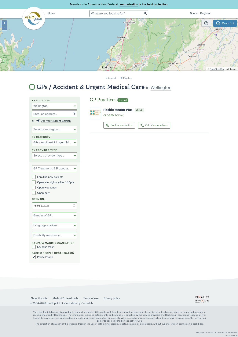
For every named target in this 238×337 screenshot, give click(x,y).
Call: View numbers (154, 125)
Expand (112, 78)
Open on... (39, 199)
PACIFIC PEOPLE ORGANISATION (53, 253)
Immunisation (128, 4)
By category (41, 137)
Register (205, 13)
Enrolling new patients (47, 177)
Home (51, 13)
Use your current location (56, 120)
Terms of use (91, 298)
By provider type (44, 150)
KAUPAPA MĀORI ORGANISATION (53, 243)
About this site (39, 298)
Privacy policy (112, 298)
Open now (40, 193)
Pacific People (42, 257)
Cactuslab (87, 303)
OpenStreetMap (217, 73)
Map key (127, 78)
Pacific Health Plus (118, 110)
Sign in (194, 13)
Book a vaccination (119, 125)
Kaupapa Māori (43, 247)
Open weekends (44, 187)
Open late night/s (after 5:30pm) (53, 182)
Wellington (161, 87)
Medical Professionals (65, 298)
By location (41, 100)
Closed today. (113, 115)
